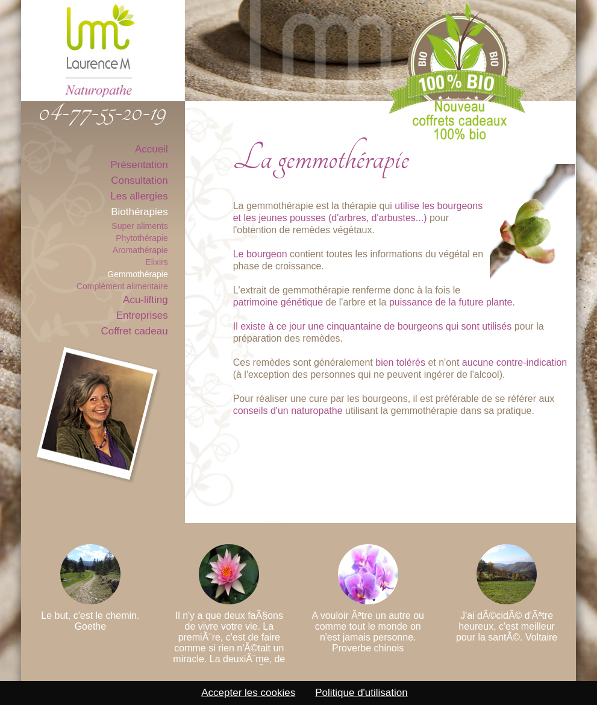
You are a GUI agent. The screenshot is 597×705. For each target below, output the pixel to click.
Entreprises (142, 315)
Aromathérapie (140, 250)
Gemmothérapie (137, 274)
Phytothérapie (141, 238)
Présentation (138, 165)
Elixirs (156, 262)
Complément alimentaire (122, 286)
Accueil (151, 149)
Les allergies (138, 196)
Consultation (139, 180)
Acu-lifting (145, 300)
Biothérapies (139, 212)
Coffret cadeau (134, 331)
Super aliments (139, 226)
